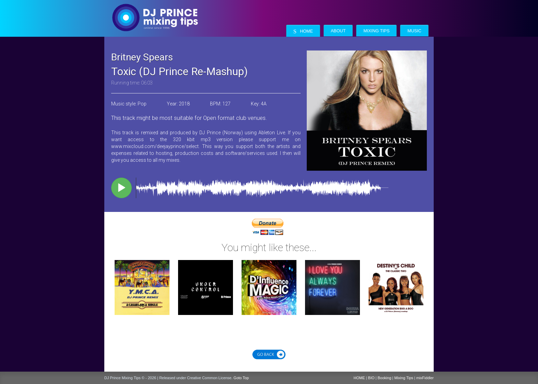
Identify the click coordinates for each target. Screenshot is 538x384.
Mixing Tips (376, 31)
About (338, 31)
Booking (384, 378)
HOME (359, 378)
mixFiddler (425, 378)
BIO (371, 378)
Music (414, 31)
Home (303, 31)
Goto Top (241, 378)
